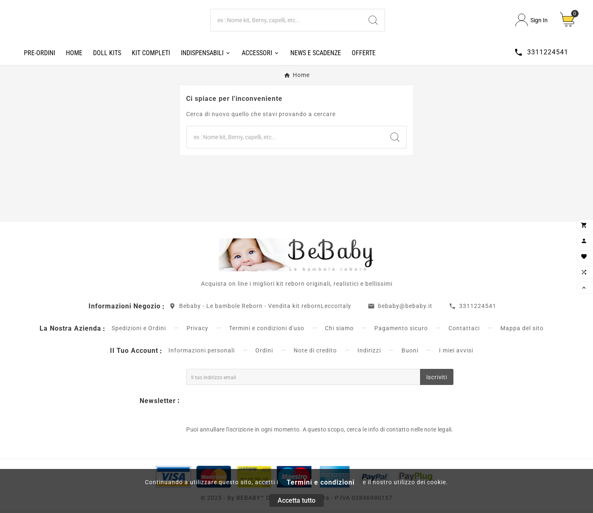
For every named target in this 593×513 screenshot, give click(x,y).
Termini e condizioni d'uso (266, 331)
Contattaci (464, 331)
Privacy (197, 331)
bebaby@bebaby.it (405, 308)
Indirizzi (369, 353)
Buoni (410, 353)
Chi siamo (339, 331)
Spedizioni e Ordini (139, 331)
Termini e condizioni (321, 482)
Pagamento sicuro (401, 331)
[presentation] (248, 406)
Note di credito (315, 353)
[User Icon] (531, 21)
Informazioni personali (201, 353)
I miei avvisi (456, 353)
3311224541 (477, 308)
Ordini (264, 353)
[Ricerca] (286, 21)
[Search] (373, 21)
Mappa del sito (522, 331)
